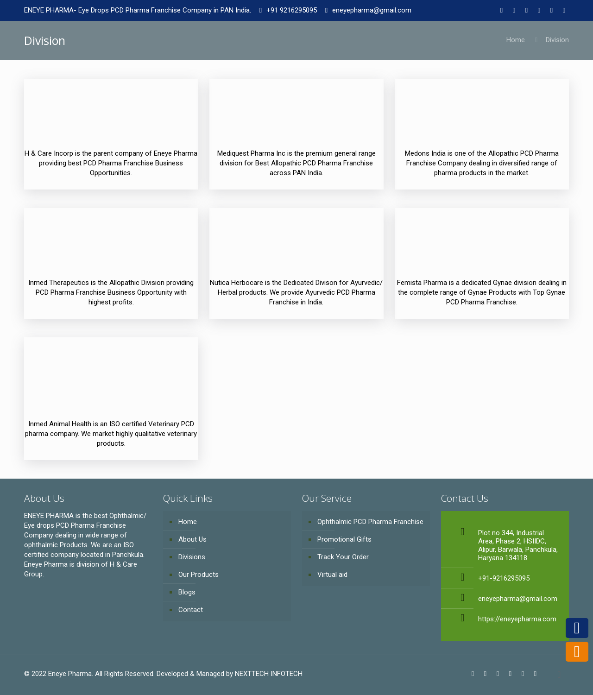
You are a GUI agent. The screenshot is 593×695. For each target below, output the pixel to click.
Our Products (198, 574)
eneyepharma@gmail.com (371, 10)
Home (515, 40)
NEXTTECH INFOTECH (268, 674)
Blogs (187, 592)
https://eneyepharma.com (517, 619)
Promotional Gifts (344, 539)
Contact (190, 610)
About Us (192, 539)
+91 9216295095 (291, 10)
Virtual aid (332, 574)
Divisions (191, 557)
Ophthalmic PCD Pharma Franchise (370, 522)
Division (557, 40)
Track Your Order (343, 557)
